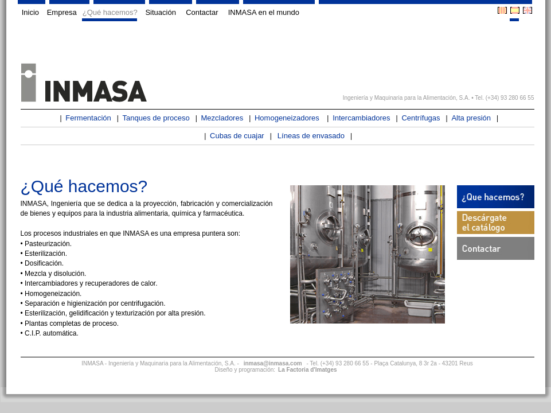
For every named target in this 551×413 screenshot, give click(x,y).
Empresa (61, 12)
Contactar (201, 12)
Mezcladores (222, 118)
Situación (160, 12)
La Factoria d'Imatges (307, 370)
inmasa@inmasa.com (273, 363)
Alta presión (471, 118)
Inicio (29, 12)
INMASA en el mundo (264, 12)
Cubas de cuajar (237, 135)
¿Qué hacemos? (110, 12)
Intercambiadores (361, 118)
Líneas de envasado (311, 135)
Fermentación (88, 118)
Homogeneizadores (288, 118)
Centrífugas (420, 118)
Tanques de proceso (156, 118)
